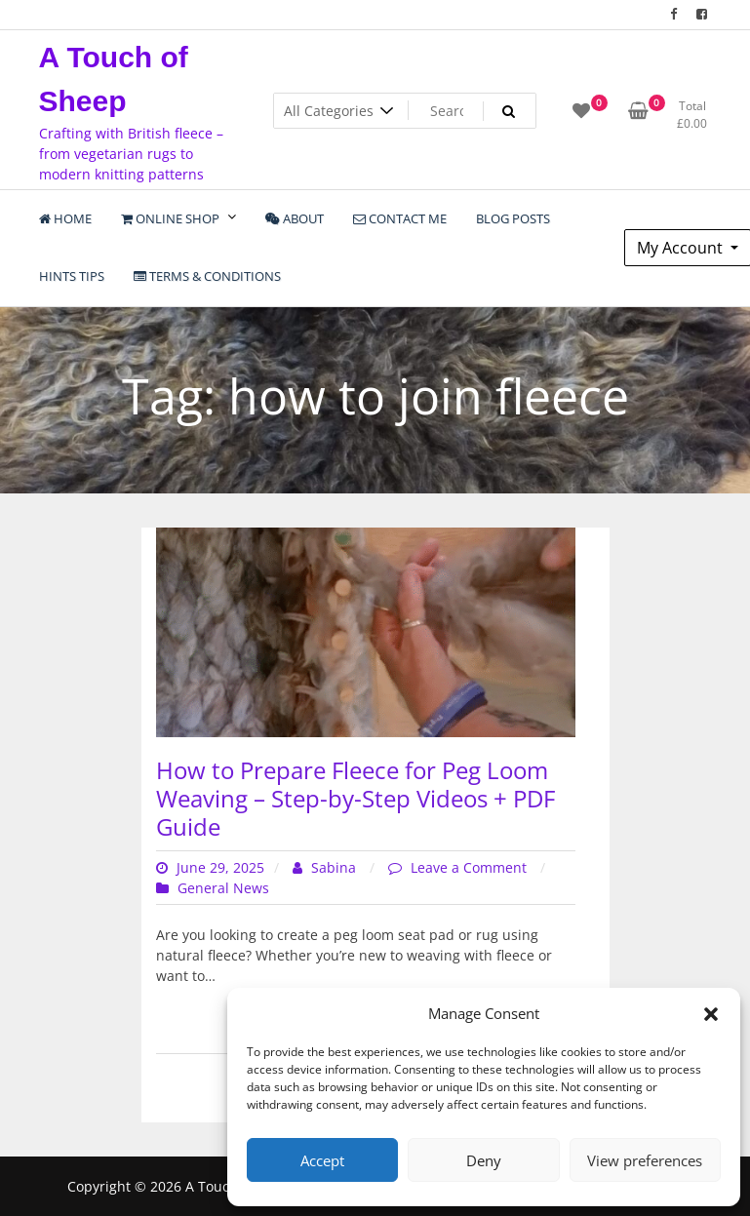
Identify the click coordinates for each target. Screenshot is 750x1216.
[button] (711, 1013)
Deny (483, 1160)
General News (223, 888)
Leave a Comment (471, 867)
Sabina (326, 867)
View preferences (644, 1160)
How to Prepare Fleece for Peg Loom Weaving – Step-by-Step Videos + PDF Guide (355, 798)
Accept (322, 1160)
